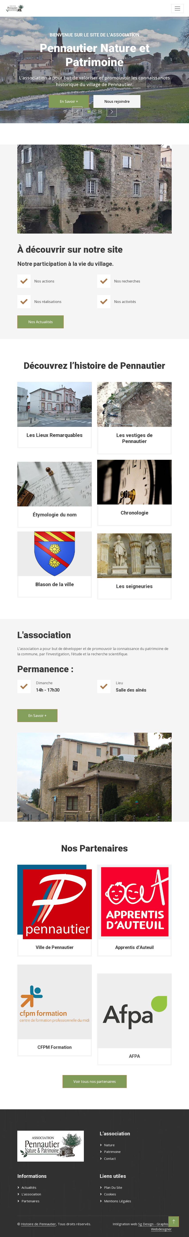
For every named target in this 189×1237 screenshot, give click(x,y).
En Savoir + (69, 101)
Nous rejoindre (117, 101)
